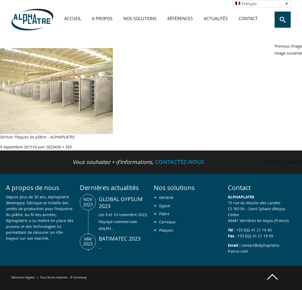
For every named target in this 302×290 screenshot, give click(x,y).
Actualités (216, 19)
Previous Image (288, 46)
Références (180, 19)
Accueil (72, 19)
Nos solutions (140, 19)
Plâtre (164, 213)
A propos (102, 19)
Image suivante (288, 53)
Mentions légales (23, 277)
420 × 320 (63, 146)
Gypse (164, 205)
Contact (248, 19)
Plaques (166, 230)
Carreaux (167, 221)
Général (166, 197)
